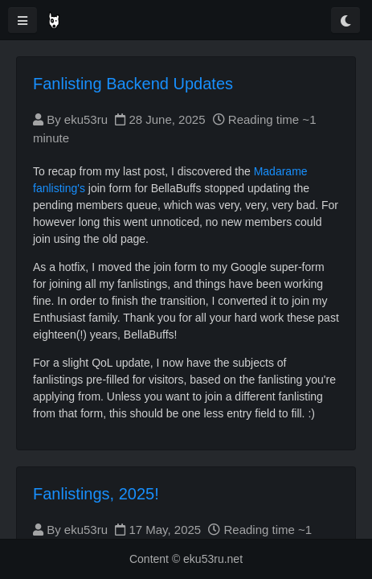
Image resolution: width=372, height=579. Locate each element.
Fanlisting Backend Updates (133, 83)
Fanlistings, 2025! (96, 494)
